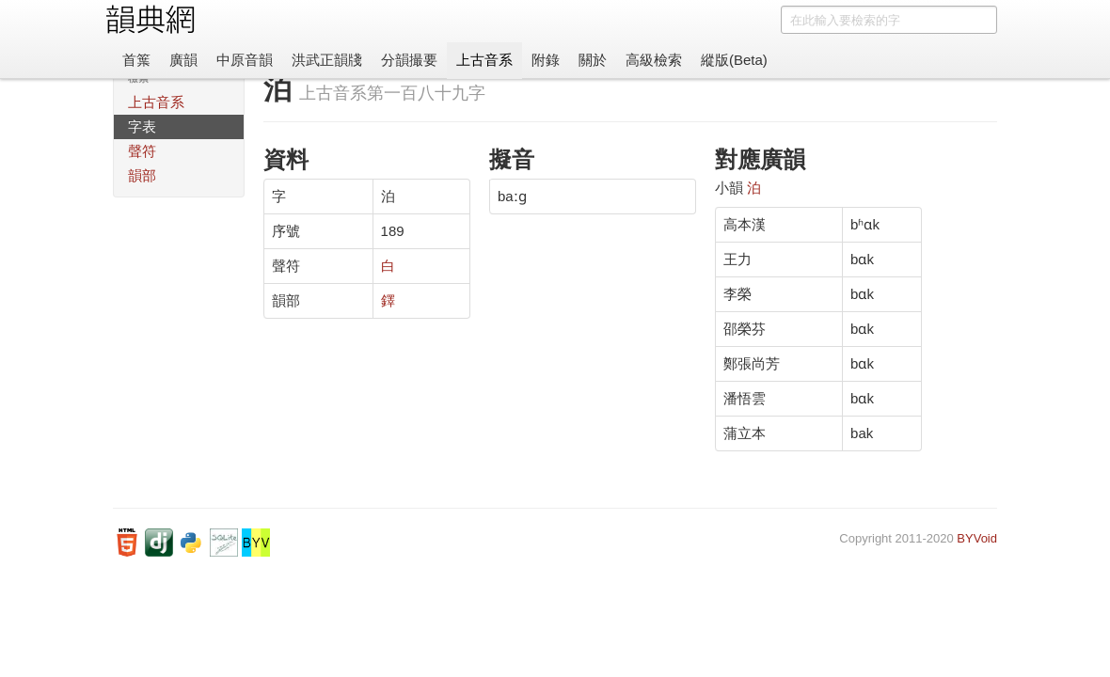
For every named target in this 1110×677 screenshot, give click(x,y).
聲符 (142, 151)
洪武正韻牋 (327, 60)
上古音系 (484, 60)
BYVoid (977, 538)
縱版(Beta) (734, 60)
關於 (593, 60)
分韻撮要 (409, 60)
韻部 (142, 175)
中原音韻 (244, 60)
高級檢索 (654, 60)
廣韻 (183, 60)
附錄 (545, 60)
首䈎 (136, 60)
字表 (142, 126)
